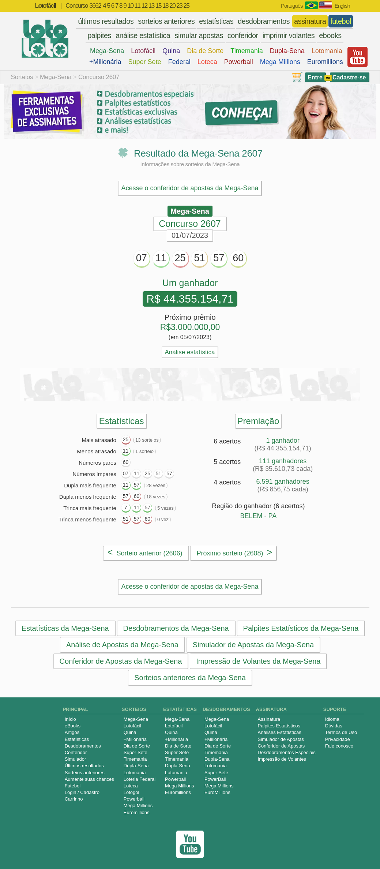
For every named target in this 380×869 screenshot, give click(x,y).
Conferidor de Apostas (281, 746)
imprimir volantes (289, 35)
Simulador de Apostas (281, 739)
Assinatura (269, 719)
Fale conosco (339, 746)
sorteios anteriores (166, 21)
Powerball (238, 61)
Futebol (72, 786)
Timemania (246, 51)
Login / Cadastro (82, 792)
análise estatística (143, 35)
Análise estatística (190, 352)
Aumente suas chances (89, 779)
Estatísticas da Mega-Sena (65, 628)
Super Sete (144, 61)
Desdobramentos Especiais (287, 752)
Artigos (72, 732)
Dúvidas (333, 725)
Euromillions (325, 61)
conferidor (242, 35)
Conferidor (76, 752)
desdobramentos (264, 21)
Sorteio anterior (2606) (145, 552)
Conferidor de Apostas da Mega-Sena (120, 661)
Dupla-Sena (287, 51)
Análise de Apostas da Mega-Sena (122, 645)
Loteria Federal (139, 779)
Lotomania (327, 51)
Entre (315, 77)
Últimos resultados (84, 765)
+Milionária (105, 61)
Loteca (207, 61)
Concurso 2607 (99, 77)
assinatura (310, 21)
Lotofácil (143, 51)
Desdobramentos (83, 746)
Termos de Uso (341, 732)
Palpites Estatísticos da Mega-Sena (300, 628)
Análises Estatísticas (279, 732)
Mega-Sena (107, 51)
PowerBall (215, 779)
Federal (179, 61)
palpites (99, 35)
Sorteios (22, 77)
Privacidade (337, 739)
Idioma (332, 719)
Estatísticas (77, 739)
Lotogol (131, 792)
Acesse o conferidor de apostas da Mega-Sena (189, 188)
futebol (340, 21)
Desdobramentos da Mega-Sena (176, 628)
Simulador (75, 759)
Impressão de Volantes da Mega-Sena (258, 661)
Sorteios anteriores (85, 772)
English (342, 6)
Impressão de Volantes (282, 759)
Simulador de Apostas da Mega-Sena (252, 645)
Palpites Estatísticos (279, 725)
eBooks (72, 725)
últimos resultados (105, 21)
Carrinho (74, 799)
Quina (171, 51)
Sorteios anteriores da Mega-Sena (190, 678)
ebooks (330, 35)
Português (291, 6)
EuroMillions (217, 792)
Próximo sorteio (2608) (234, 552)
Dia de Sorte (205, 51)
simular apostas (198, 35)
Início (70, 719)
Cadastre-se (349, 77)
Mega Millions (280, 61)
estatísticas (216, 21)
